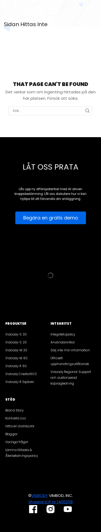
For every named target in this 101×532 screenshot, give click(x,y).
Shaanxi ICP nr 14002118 (51, 502)
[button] (50, 218)
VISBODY (39, 495)
